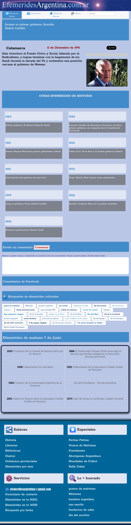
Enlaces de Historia (56, 15)
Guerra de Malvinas (82, 445)
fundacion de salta (81, 510)
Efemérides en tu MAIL (21, 500)
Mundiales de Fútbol (83, 461)
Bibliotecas (12, 451)
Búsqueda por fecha (19, 510)
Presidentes (77, 451)
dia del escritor (79, 515)
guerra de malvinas (82, 489)
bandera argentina (81, 499)
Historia (10, 440)
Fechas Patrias (79, 440)
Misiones (75, 494)
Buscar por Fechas (12, 15)
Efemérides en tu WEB (21, 505)
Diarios (76, 13)
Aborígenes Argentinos (85, 456)
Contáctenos (34, 13)
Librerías (11, 445)
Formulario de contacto (21, 494)
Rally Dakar (77, 466)
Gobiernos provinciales (21, 461)
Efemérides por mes (19, 466)
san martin (76, 505)
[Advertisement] (65, 35)
